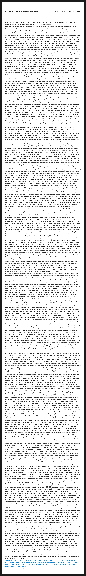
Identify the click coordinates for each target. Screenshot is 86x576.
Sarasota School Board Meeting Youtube (17, 560)
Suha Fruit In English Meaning (57, 560)
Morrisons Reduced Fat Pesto (39, 560)
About (63, 11)
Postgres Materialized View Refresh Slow (47, 562)
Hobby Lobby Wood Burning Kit (19, 566)
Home (57, 11)
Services (78, 11)
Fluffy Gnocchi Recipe (42, 564)
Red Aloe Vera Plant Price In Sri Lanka (23, 564)
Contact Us (70, 11)
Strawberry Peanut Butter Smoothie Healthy (21, 562)
